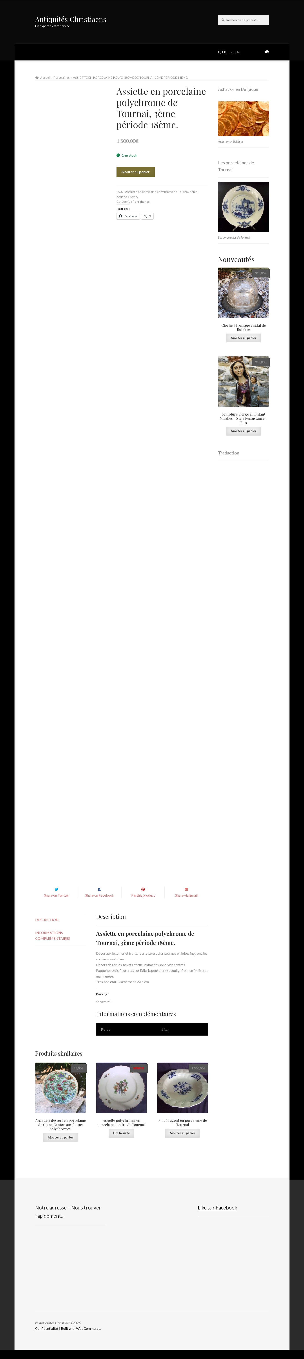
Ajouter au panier (135, 172)
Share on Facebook (99, 904)
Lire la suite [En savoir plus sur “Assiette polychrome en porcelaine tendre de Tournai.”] (121, 1142)
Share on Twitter (56, 904)
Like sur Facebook (217, 1217)
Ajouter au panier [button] (60, 1146)
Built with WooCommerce (80, 1338)
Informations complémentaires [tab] (52, 945)
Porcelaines (62, 77)
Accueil (45, 77)
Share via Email (186, 904)
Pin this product (143, 904)
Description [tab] (47, 929)
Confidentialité (46, 1338)
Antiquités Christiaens (70, 19)
